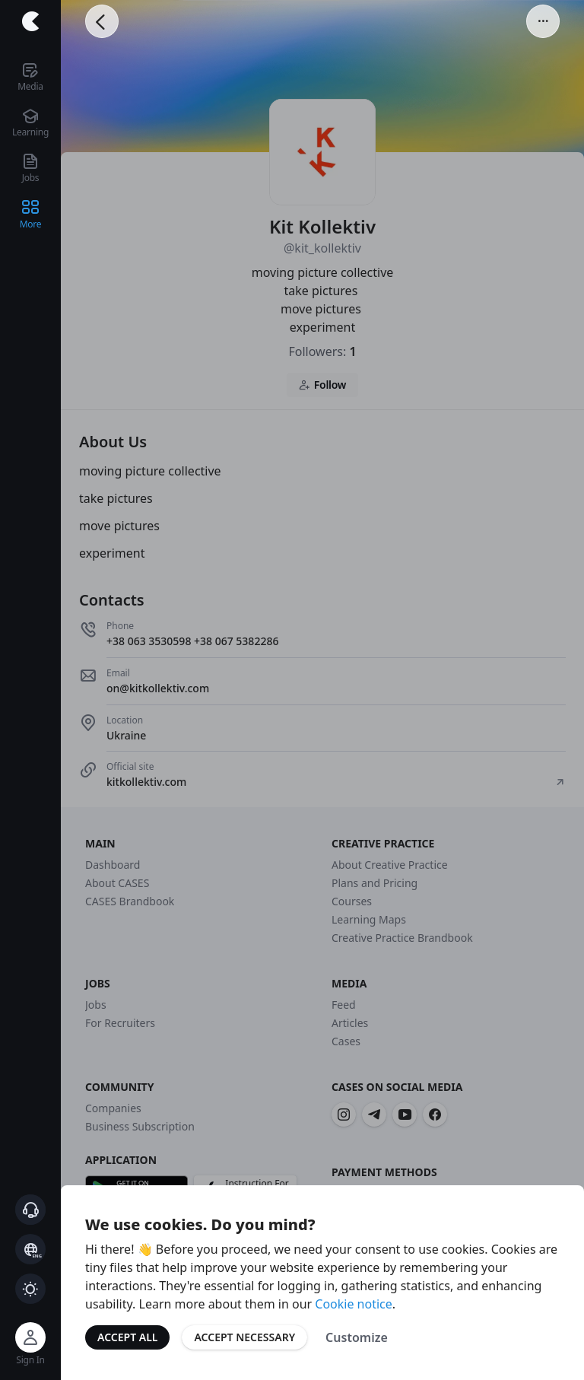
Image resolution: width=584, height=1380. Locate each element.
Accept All (127, 1337)
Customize (356, 1337)
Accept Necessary (244, 1337)
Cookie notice (353, 1304)
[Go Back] (102, 21)
